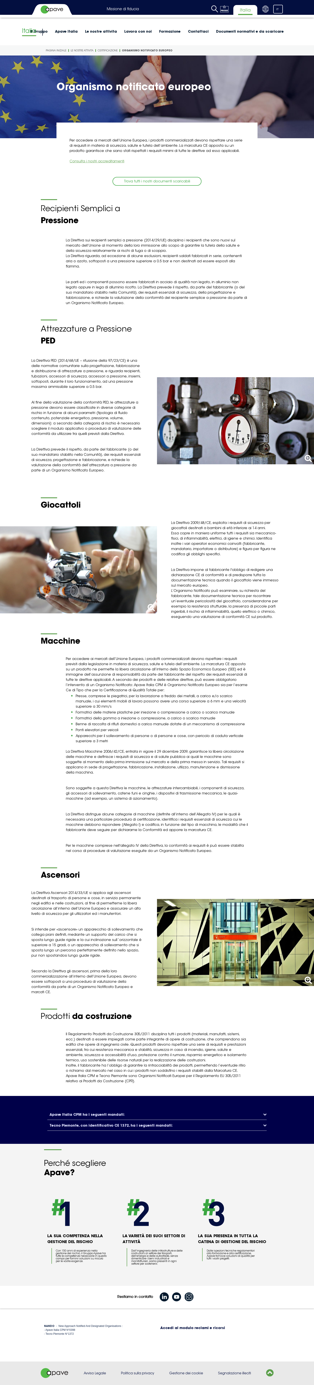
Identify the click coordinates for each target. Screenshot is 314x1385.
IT (277, 9)
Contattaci (198, 31)
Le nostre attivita (101, 31)
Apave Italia (66, 31)
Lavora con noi (138, 31)
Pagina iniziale (56, 50)
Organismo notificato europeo (147, 50)
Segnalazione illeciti (234, 1373)
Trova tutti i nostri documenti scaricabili (157, 181)
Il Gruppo (39, 31)
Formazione (170, 31)
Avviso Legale (95, 1373)
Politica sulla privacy (137, 1373)
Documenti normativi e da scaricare (250, 31)
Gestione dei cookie (186, 1373)
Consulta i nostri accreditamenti (97, 161)
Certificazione (108, 50)
